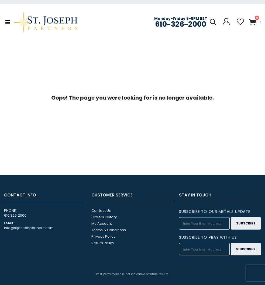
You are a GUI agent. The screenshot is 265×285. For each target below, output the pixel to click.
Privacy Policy (103, 236)
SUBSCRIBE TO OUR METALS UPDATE (214, 211)
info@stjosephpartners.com (29, 227)
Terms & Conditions (108, 230)
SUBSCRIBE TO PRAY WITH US (208, 237)
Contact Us (101, 210)
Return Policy (102, 242)
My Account (101, 223)
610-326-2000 (180, 24)
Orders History (104, 217)
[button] (213, 23)
